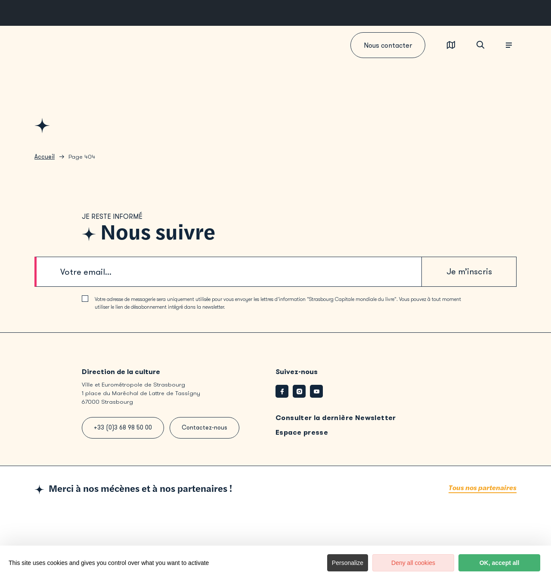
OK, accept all (500, 562)
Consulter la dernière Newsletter (336, 417)
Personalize (347, 562)
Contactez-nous (204, 427)
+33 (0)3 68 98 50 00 (123, 427)
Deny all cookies (413, 562)
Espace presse (302, 432)
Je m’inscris (469, 271)
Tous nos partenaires (483, 488)
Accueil (44, 156)
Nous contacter (388, 45)
